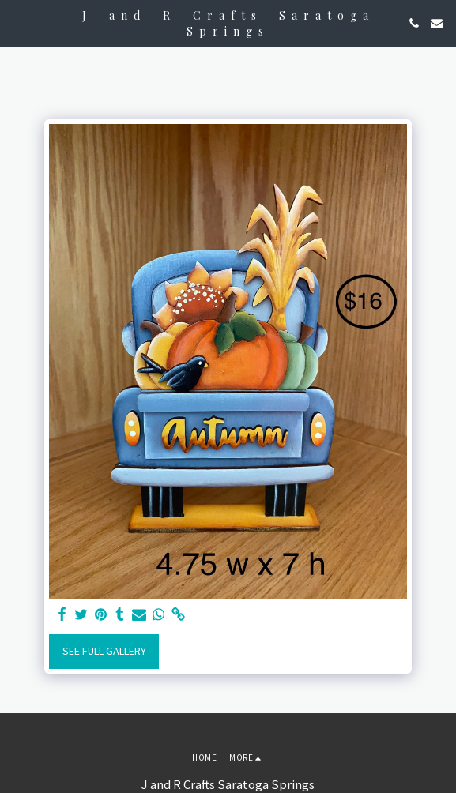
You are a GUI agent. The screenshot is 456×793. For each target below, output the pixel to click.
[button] (17, 22)
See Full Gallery (104, 651)
